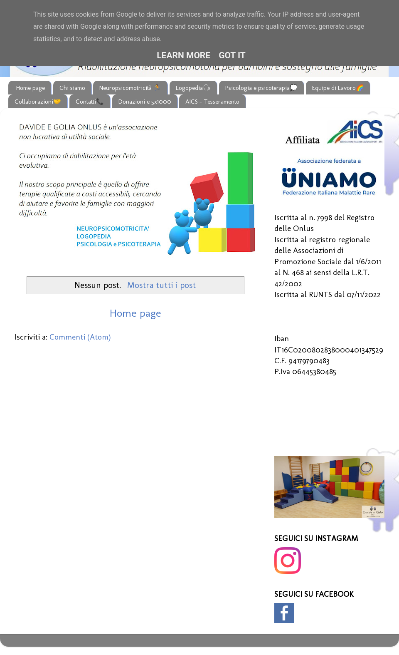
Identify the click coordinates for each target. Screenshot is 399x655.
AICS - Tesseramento (212, 101)
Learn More (183, 55)
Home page (30, 88)
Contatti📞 (90, 101)
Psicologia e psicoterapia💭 (261, 88)
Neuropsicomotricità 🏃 (130, 88)
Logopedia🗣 (193, 88)
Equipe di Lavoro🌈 (338, 88)
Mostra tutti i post (161, 285)
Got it (232, 55)
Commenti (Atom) (80, 337)
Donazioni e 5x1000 (144, 101)
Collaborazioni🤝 (38, 101)
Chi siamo (72, 88)
